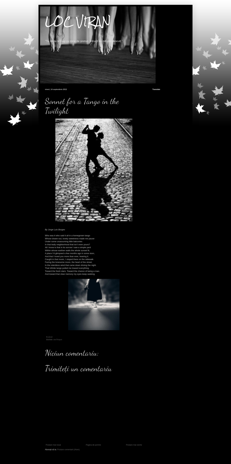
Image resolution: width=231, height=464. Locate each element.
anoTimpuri (57, 340)
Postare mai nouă (53, 445)
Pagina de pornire (93, 445)
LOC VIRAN (78, 21)
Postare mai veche (134, 445)
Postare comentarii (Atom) (68, 449)
